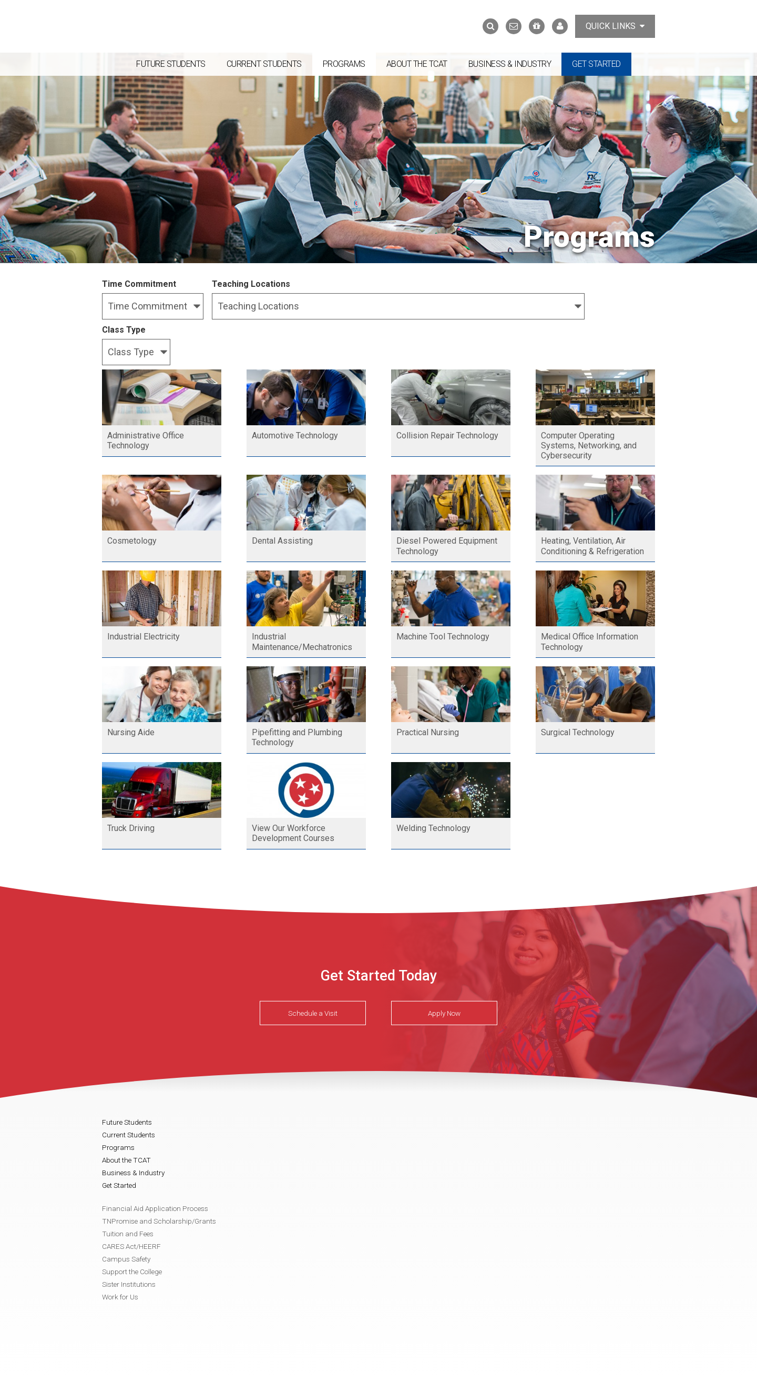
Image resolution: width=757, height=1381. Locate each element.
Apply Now (444, 1012)
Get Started (596, 64)
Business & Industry (509, 64)
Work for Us (120, 1297)
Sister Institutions (129, 1284)
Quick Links (615, 26)
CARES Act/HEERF (131, 1246)
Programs (344, 64)
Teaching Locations (251, 284)
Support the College (132, 1271)
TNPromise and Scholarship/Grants (159, 1221)
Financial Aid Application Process (155, 1208)
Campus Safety (126, 1259)
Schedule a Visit (312, 1012)
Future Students (171, 64)
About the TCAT (416, 64)
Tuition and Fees (128, 1233)
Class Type (124, 330)
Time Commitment (139, 284)
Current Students (264, 64)
